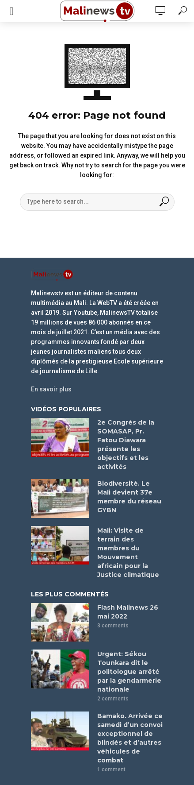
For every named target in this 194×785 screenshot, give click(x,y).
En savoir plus (51, 389)
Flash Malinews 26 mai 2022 (127, 611)
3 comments (113, 626)
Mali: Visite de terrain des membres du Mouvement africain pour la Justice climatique (128, 552)
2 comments (113, 699)
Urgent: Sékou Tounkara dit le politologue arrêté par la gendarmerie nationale (129, 671)
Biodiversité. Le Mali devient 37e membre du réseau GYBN (129, 497)
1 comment (111, 769)
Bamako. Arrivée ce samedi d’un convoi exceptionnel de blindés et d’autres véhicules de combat (130, 738)
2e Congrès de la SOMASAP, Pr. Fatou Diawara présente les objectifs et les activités (125, 444)
